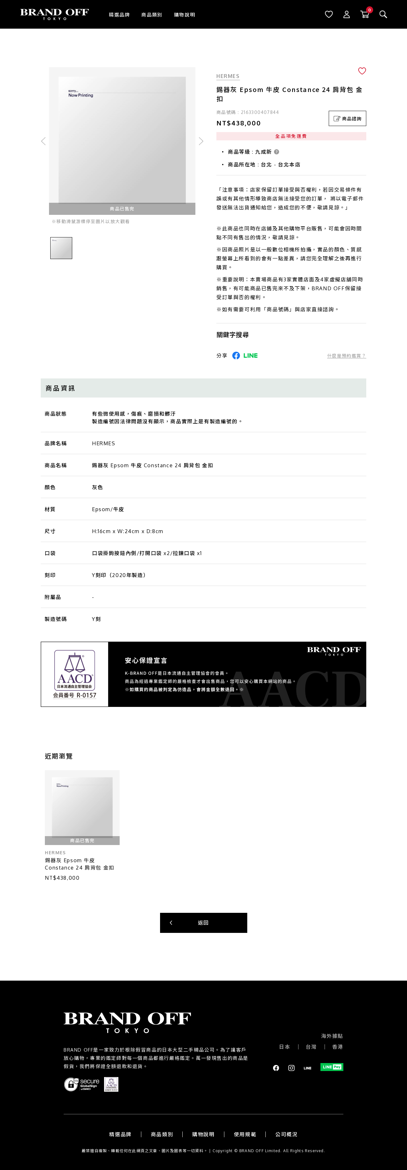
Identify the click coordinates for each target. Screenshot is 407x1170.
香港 (337, 1047)
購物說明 (184, 15)
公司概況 (286, 1134)
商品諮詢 (347, 119)
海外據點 (332, 1036)
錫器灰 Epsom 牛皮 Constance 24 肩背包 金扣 (79, 864)
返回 (203, 923)
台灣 (311, 1047)
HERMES (228, 76)
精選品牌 (119, 15)
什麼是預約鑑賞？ (346, 355)
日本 (284, 1047)
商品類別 (151, 15)
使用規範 (245, 1134)
